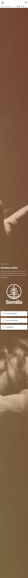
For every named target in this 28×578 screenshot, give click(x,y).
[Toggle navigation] (26, 2)
